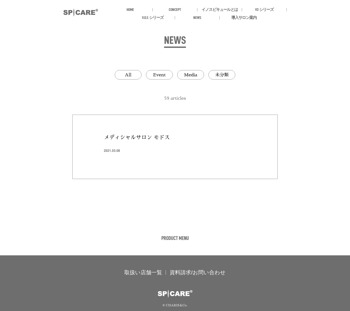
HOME (130, 10)
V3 (264, 10)
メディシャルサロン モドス (137, 137)
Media (190, 75)
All (128, 75)
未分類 (222, 75)
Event (159, 75)
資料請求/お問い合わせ (198, 272)
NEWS (197, 18)
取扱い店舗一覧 (143, 272)
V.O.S (153, 18)
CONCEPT (175, 10)
